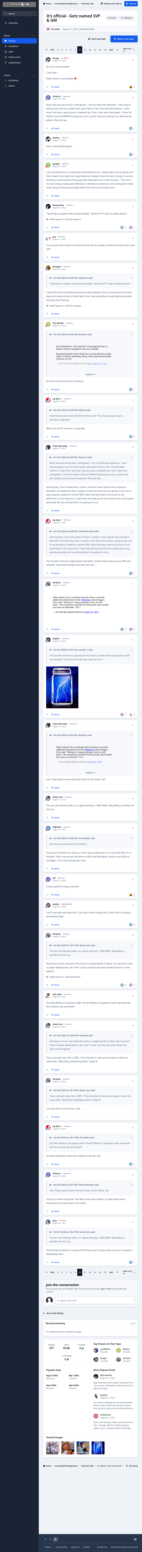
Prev (52, 50)
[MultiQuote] (47, 87)
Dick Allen (57, 993)
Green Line (58, 795)
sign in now (106, 1287)
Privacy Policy (61, 1547)
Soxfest (56, 138)
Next (111, 50)
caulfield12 (105, 1347)
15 (105, 50)
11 (85, 50)
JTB (54, 876)
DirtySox (82, 334)
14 (100, 50)
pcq (54, 237)
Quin (55, 1219)
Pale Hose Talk (87, 29)
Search (9, 13)
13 (95, 50)
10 (80, 50)
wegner (56, 638)
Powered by (124, 1547)
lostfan (56, 903)
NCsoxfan (55, 29)
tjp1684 (56, 164)
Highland (57, 825)
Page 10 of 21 (129, 50)
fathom (82, 410)
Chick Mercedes (60, 446)
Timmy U (57, 96)
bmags (56, 58)
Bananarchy (58, 205)
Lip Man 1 (57, 399)
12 (90, 50)
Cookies (86, 1547)
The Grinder (58, 323)
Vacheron (83, 277)
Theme (48, 1547)
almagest (57, 266)
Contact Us (75, 1547)
